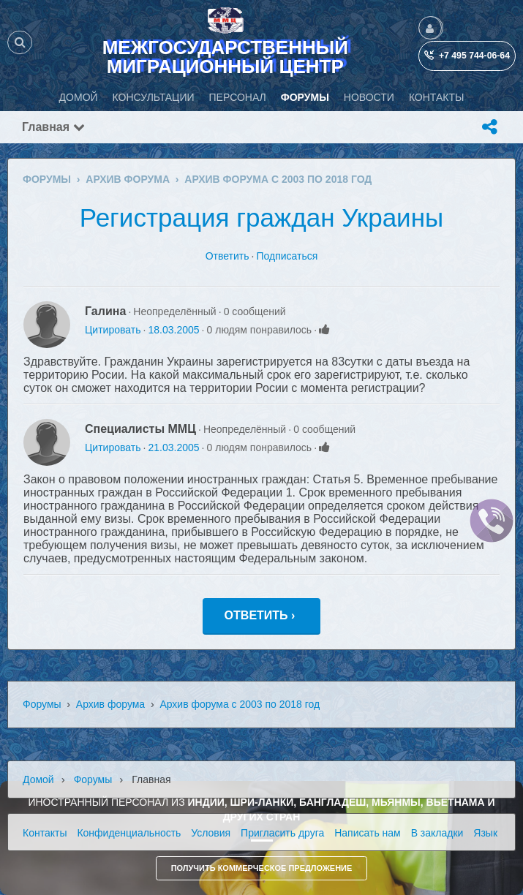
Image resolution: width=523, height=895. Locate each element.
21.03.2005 (173, 447)
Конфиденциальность (129, 833)
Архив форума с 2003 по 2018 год (239, 704)
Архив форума (110, 704)
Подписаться (286, 256)
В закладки (437, 833)
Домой (38, 779)
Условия (210, 833)
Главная (53, 127)
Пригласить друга (282, 833)
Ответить (227, 256)
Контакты (45, 833)
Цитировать (112, 330)
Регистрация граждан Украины (261, 217)
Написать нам (367, 833)
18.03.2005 (173, 330)
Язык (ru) (494, 833)
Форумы (42, 704)
